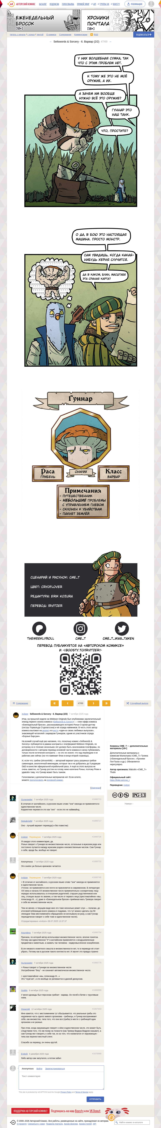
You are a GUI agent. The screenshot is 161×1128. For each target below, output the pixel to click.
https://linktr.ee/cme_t (120, 780)
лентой (40, 34)
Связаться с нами (36, 1124)
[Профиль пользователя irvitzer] (16, 746)
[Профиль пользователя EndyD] (14, 1053)
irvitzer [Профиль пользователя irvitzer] (25, 714)
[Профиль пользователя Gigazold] (14, 1008)
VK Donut (95, 1110)
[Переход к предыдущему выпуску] (25, 371)
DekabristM (26, 821)
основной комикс (55, 780)
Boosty (116, 4)
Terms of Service (81, 1092)
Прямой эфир (83, 4)
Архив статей (85, 1124)
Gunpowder (27, 799)
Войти (39, 1068)
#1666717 (96, 821)
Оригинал (95, 788)
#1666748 (96, 877)
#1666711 (96, 799)
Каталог (43, 4)
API (94, 4)
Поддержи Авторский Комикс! (30, 1111)
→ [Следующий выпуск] (110, 41)
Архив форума (71, 1124)
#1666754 (96, 932)
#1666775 (96, 962)
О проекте (22, 1124)
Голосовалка (68, 4)
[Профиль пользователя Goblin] (14, 989)
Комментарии (80, 34)
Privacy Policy (65, 1092)
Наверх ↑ (129, 803)
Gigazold (25, 1009)
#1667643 (96, 1009)
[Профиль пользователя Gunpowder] (14, 798)
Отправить (95, 1099)
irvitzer (24, 837)
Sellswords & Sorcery (63, 722)
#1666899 (96, 990)
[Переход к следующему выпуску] (80, 371)
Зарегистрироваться (55, 1068)
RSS (96, 34)
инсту (55, 730)
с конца (31, 34)
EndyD (24, 1054)
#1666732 (96, 861)
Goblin (24, 990)
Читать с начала (18, 34)
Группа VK (104, 4)
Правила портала (54, 1124)
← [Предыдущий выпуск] (50, 41)
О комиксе (51, 34)
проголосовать (36, 780)
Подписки (54, 4)
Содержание (65, 34)
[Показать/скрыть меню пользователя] (150, 4)
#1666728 (96, 837)
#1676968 (96, 1053)
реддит (45, 730)
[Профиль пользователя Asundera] (14, 931)
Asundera (26, 932)
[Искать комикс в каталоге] (117, 1122)
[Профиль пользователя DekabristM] (14, 820)
